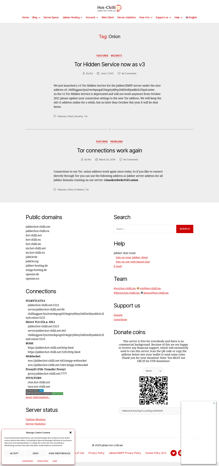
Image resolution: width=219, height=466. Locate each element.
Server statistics (126, 21)
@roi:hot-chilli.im (125, 292)
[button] (70, 432)
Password (188, 425)
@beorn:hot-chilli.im (127, 296)
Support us (162, 21)
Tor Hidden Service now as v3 (109, 68)
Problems (117, 146)
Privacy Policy (42, 461)
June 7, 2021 (107, 77)
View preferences (59, 453)
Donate (118, 319)
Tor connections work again (109, 154)
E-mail (118, 270)
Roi (91, 77)
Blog (34, 21)
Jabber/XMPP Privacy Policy (124, 456)
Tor (86, 120)
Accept (14, 453)
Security (116, 60)
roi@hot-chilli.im (149, 292)
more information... (38, 401)
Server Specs (51, 21)
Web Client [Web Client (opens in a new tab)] (108, 21)
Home (25, 21)
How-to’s (144, 21)
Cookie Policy (27, 461)
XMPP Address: (191, 416)
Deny (36, 453)
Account (90, 21)
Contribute (120, 323)
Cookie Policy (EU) (157, 456)
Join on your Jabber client (132, 261)
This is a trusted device (197, 434)
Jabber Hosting (70, 21)
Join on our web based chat (133, 266)
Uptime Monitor (36, 423)
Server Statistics (36, 428)
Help (176, 21)
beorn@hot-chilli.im (155, 296)
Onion (71, 120)
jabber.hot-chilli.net (112, 449)
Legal (55, 461)
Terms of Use (75, 456)
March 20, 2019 (107, 163)
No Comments (129, 77)
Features (102, 60)
